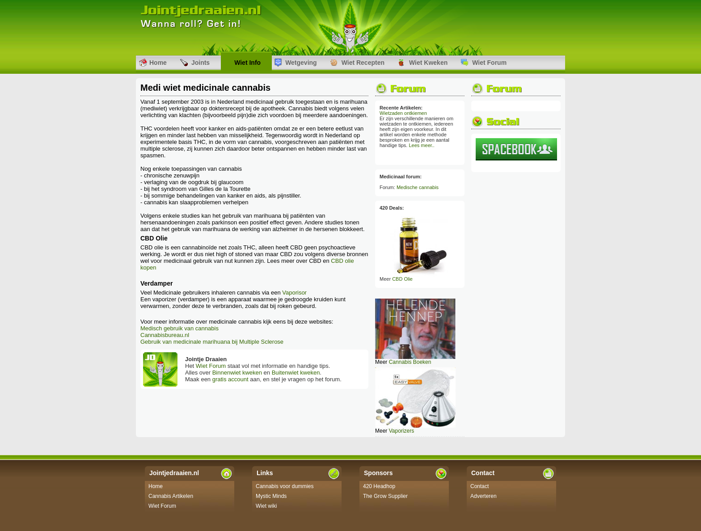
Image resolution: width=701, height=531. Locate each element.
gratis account (230, 379)
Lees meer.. (421, 145)
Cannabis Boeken (410, 362)
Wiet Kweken (428, 62)
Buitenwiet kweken (296, 372)
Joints (200, 62)
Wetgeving (301, 62)
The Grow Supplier (385, 496)
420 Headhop (379, 486)
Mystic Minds (271, 496)
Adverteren (483, 496)
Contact (479, 486)
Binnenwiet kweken (237, 372)
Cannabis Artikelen (170, 496)
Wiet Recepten (363, 62)
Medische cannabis (418, 187)
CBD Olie (402, 279)
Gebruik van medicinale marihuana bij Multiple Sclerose (211, 341)
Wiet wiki (266, 506)
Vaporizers (401, 431)
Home (158, 62)
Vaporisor (294, 292)
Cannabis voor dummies (284, 486)
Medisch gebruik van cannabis (179, 328)
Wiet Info (247, 62)
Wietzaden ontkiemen (403, 113)
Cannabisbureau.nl (164, 335)
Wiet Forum (489, 62)
